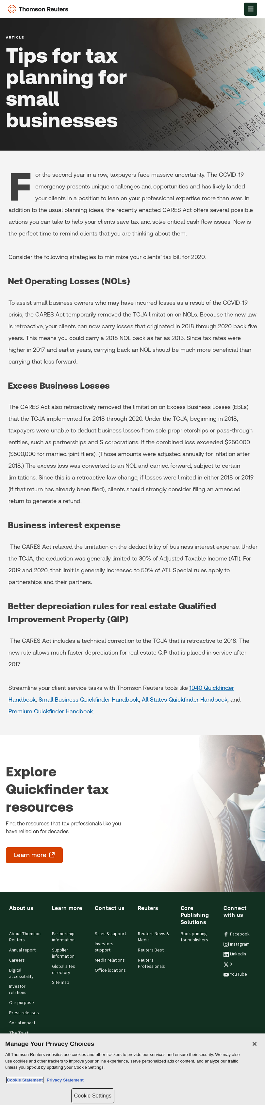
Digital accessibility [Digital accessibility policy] (21, 973)
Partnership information (63, 937)
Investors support (104, 947)
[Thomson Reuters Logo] (39, 9)
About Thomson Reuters (25, 937)
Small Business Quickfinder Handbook (89, 699)
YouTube (235, 974)
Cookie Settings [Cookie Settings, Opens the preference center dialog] (92, 1095)
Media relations (110, 960)
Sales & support (110, 934)
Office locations (110, 970)
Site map (60, 982)
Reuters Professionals (151, 963)
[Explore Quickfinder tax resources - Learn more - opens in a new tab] (34, 855)
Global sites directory (63, 970)
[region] (132, 1069)
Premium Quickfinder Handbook (50, 711)
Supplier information (63, 953)
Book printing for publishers (194, 937)
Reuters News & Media (153, 937)
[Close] (254, 1044)
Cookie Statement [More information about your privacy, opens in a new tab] (25, 1080)
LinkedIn (235, 954)
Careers (17, 960)
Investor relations (17, 989)
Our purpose (21, 1003)
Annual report (22, 950)
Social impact (22, 1023)
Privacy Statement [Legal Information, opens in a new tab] (64, 1080)
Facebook (237, 934)
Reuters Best (151, 950)
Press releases (24, 1013)
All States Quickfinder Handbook (184, 699)
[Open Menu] (250, 9)
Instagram (237, 944)
